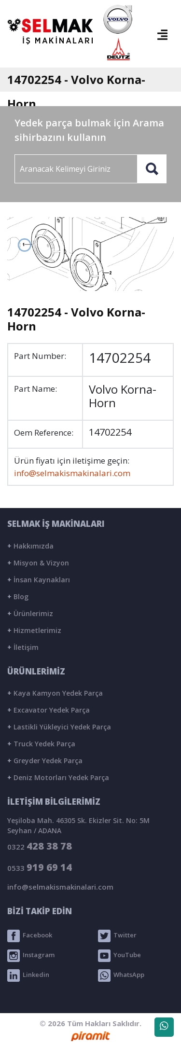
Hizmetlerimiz (34, 630)
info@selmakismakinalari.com (72, 473)
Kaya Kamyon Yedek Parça (55, 693)
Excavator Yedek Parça (48, 709)
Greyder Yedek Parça (45, 760)
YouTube (119, 955)
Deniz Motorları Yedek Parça (58, 777)
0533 (39, 867)
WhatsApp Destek (164, 1029)
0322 (39, 845)
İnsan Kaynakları (38, 579)
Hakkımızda (30, 545)
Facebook (29, 936)
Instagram (31, 955)
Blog (17, 596)
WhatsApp (121, 975)
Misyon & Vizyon (38, 562)
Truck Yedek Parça (41, 743)
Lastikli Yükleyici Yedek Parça (59, 726)
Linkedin (28, 975)
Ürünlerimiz (30, 613)
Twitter (117, 936)
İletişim (23, 647)
